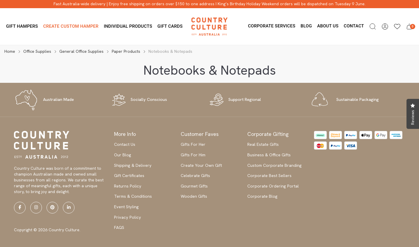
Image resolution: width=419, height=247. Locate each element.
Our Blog (122, 154)
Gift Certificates (129, 175)
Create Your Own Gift (201, 165)
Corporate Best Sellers (269, 175)
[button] (373, 26)
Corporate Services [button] (271, 26)
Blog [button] (306, 26)
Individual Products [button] (128, 26)
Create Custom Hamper (70, 26)
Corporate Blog (262, 196)
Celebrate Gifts (195, 175)
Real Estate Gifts (263, 144)
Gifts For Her (193, 144)
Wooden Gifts (194, 196)
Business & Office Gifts (269, 154)
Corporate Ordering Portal (273, 186)
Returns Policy (127, 186)
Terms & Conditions (133, 196)
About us (327, 26)
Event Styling (126, 206)
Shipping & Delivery (133, 165)
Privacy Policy (127, 217)
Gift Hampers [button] (22, 26)
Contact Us (124, 144)
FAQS (119, 227)
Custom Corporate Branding (274, 165)
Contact (354, 26)
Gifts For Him (193, 154)
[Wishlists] (397, 26)
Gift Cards (169, 26)
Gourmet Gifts (194, 186)
